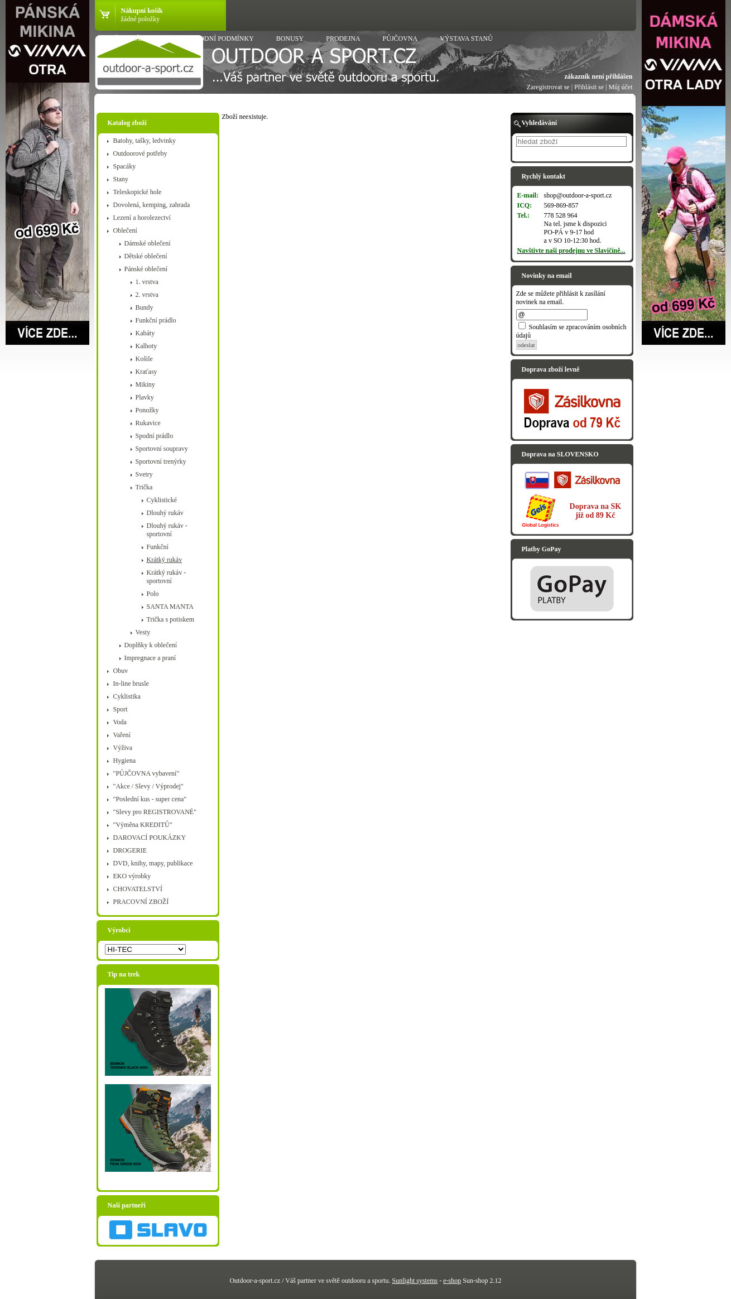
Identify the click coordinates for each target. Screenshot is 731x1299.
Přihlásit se (589, 87)
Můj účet (621, 87)
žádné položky (140, 19)
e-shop (452, 1280)
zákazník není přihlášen (598, 76)
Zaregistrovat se (548, 87)
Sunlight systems (415, 1280)
